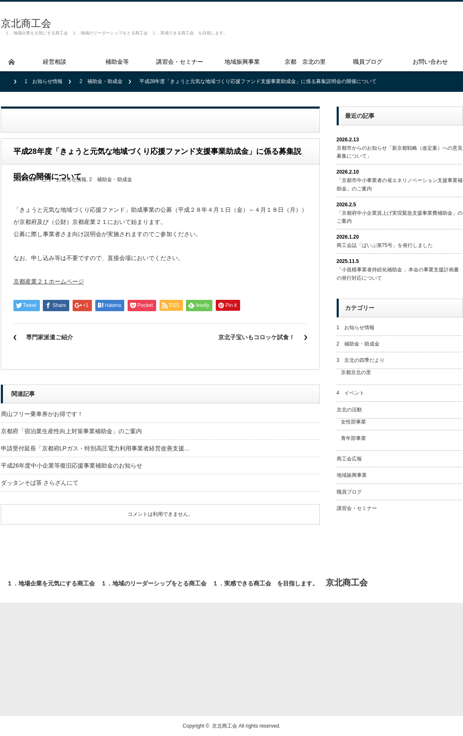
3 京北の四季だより (361, 360)
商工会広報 (349, 459)
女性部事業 (353, 422)
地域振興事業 (352, 475)
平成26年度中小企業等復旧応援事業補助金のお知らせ (72, 465)
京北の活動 (349, 410)
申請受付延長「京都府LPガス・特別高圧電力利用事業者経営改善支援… (95, 448)
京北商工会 (26, 23)
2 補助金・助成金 (101, 81)
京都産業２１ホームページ (48, 281)
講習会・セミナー (357, 508)
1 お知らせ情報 (44, 81)
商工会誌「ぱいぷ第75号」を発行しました (385, 245)
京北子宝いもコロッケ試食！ (256, 337)
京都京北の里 (356, 372)
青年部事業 (353, 438)
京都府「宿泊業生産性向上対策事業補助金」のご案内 (71, 431)
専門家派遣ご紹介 (49, 337)
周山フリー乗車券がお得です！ (42, 414)
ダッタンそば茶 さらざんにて (40, 482)
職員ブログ (349, 492)
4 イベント (351, 393)
